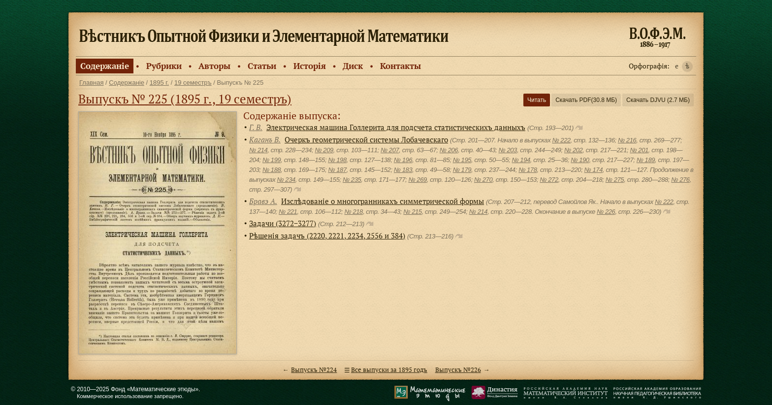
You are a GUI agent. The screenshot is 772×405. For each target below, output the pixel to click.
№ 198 (337, 160)
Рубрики (164, 65)
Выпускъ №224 (314, 370)
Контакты (400, 65)
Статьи (262, 65)
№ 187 (337, 169)
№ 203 (508, 150)
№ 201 (639, 150)
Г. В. (255, 127)
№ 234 (286, 179)
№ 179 (462, 169)
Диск (353, 65)
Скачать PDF (586, 100)
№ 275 (615, 179)
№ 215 (412, 211)
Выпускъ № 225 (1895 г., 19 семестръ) (184, 99)
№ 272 (549, 179)
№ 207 (390, 150)
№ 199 (271, 160)
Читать (536, 100)
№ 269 (417, 179)
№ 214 (258, 150)
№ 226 (606, 211)
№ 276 (680, 179)
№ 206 (449, 150)
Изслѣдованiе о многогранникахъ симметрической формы (382, 201)
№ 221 (288, 211)
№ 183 (403, 169)
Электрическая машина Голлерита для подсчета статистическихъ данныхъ (395, 127)
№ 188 (271, 169)
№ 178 (527, 169)
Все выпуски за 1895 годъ (389, 370)
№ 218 (353, 211)
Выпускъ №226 (458, 370)
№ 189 (646, 160)
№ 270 (483, 179)
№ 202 (573, 150)
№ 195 (462, 160)
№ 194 (521, 160)
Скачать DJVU (658, 100)
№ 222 (561, 140)
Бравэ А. (263, 201)
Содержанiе (104, 65)
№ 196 (403, 160)
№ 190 (580, 160)
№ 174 (593, 169)
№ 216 (627, 140)
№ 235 (352, 179)
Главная (91, 82)
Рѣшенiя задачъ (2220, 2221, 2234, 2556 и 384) (327, 235)
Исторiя (309, 65)
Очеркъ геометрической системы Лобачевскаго (366, 139)
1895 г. (159, 82)
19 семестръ (193, 82)
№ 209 (324, 150)
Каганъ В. (265, 139)
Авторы (214, 65)
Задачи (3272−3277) (282, 223)
